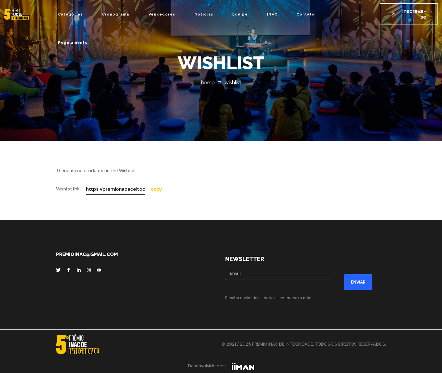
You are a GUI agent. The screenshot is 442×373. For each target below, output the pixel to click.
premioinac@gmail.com (87, 254)
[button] (409, 14)
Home (208, 82)
